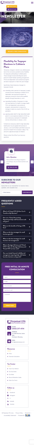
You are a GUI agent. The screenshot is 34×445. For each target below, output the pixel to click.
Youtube (12, 404)
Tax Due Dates (12, 371)
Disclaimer (27, 413)
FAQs (10, 353)
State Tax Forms (13, 380)
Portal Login (11, 6)
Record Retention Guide (15, 377)
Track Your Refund (13, 368)
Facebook (12, 392)
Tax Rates (11, 374)
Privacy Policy (19, 413)
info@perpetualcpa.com (18, 342)
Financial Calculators (14, 356)
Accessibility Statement (10, 415)
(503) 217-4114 (23, 6)
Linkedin (12, 401)
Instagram (12, 395)
